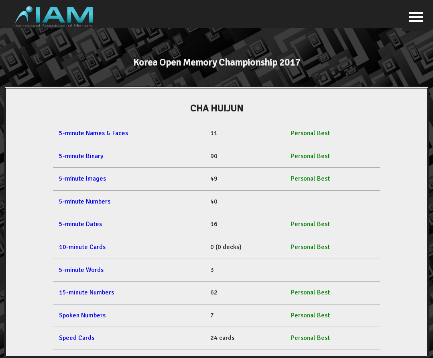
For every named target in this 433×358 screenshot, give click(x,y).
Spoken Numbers (82, 315)
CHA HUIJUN (216, 108)
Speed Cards (76, 338)
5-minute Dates (80, 224)
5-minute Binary (81, 156)
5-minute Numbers (84, 202)
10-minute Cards (82, 247)
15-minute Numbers (86, 292)
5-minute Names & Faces (93, 133)
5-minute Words (81, 270)
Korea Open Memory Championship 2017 (216, 62)
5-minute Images (82, 179)
